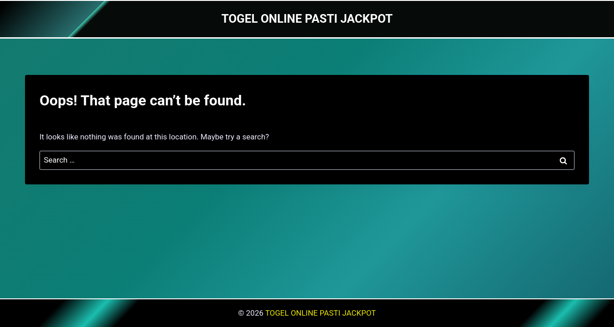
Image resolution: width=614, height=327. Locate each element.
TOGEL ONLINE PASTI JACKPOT (320, 312)
